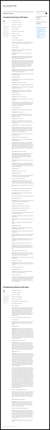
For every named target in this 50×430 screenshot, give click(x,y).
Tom (8, 36)
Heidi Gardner (7, 30)
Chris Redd (8, 26)
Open (3, 35)
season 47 (4, 36)
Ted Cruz (7, 36)
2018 (3, 294)
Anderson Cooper (5, 296)
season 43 (6, 302)
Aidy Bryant (4, 25)
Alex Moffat (7, 25)
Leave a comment (5, 37)
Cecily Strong (4, 26)
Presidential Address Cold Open (16, 287)
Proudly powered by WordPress (14, 426)
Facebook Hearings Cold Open (15, 17)
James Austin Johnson (6, 31)
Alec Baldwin (4, 295)
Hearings (4, 30)
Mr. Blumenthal (6, 34)
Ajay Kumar (4, 22)
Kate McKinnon (5, 300)
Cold (3, 27)
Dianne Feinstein (5, 28)
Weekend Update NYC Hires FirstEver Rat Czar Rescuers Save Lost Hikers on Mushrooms (42, 32)
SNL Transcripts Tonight (10, 6)
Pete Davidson (6, 35)
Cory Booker (6, 27)
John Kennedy (5, 32)
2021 (3, 24)
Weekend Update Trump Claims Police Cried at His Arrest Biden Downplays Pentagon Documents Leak (41, 30)
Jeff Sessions (7, 299)
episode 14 (4, 299)
